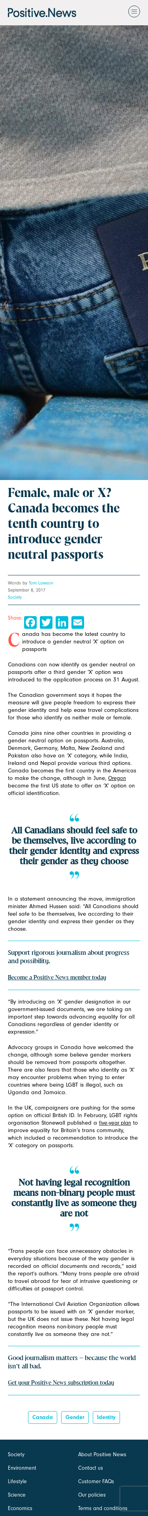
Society (15, 597)
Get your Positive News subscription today (61, 1383)
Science (17, 1494)
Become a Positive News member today (57, 978)
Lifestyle (17, 1481)
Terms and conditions (102, 1508)
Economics (20, 1508)
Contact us (90, 1468)
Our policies (92, 1494)
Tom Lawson (41, 583)
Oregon (117, 778)
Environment (22, 1468)
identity (106, 1417)
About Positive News (102, 1454)
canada (42, 1417)
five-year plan (115, 1122)
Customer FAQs (96, 1481)
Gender (75, 1417)
